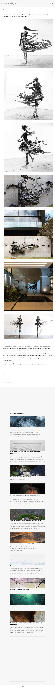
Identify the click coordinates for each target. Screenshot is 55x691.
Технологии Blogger (27, 686)
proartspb (10, 3)
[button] (4, 10)
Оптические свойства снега (17, 427)
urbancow (32, 689)
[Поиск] (53, 3)
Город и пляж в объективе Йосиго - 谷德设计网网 (22, 543)
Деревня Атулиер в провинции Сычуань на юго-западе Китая (25, 520)
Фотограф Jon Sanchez (15, 565)
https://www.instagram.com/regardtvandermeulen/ (36, 363)
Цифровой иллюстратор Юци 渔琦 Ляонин (20, 476)
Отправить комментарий (8, 382)
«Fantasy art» (13, 606)
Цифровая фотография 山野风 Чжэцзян (20, 589)
